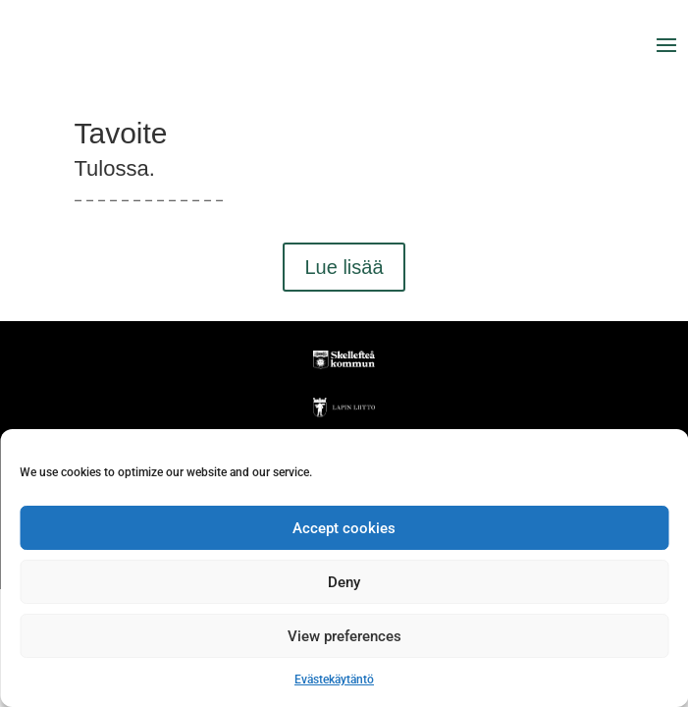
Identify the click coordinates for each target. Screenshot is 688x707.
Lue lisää (343, 267)
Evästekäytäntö (334, 679)
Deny (344, 582)
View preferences (344, 636)
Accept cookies (344, 528)
